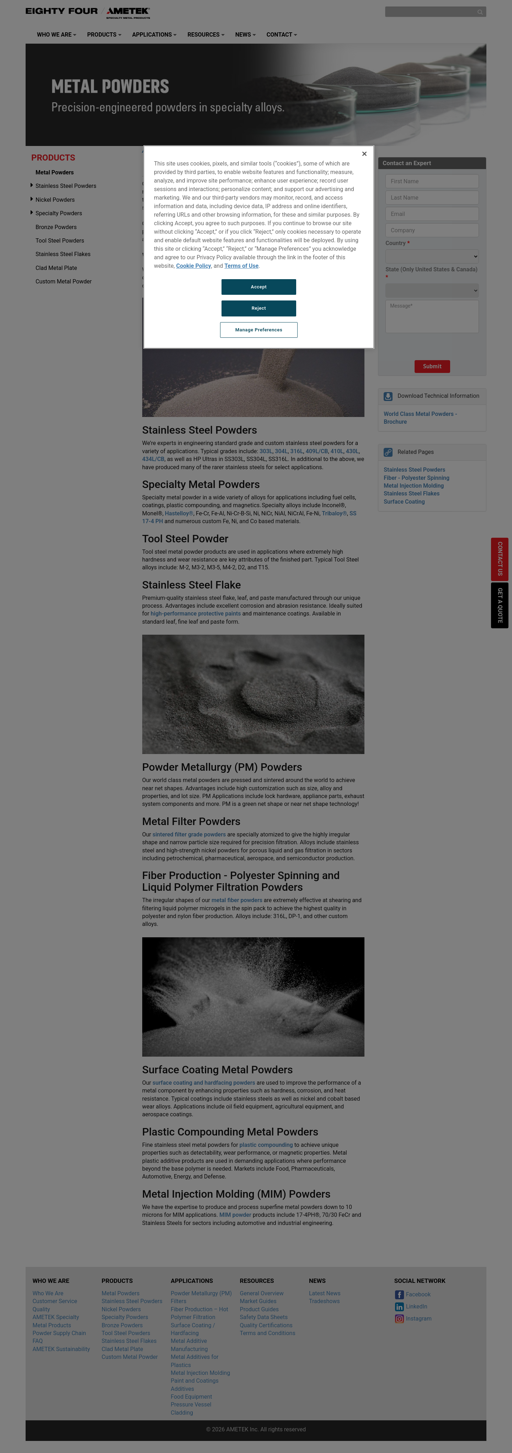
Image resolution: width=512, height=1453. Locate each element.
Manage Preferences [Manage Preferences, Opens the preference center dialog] (259, 329)
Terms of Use (241, 265)
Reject (259, 308)
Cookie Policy (193, 265)
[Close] (364, 154)
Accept (259, 286)
